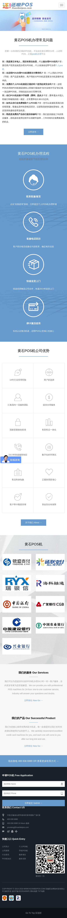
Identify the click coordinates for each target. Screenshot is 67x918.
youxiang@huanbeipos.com (18, 827)
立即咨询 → (33, 132)
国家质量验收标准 (18, 430)
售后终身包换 (18, 479)
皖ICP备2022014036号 (21, 891)
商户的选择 (49, 380)
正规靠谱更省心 (49, 479)
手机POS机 (23, 851)
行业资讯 (5, 855)
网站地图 (33, 891)
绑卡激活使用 (33, 323)
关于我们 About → (33, 522)
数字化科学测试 (49, 455)
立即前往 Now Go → (33, 700)
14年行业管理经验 (18, 380)
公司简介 (5, 847)
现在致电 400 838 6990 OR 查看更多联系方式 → (33, 761)
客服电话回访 (33, 239)
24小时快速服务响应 (18, 455)
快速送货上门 (33, 281)
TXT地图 (41, 891)
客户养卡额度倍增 (18, 504)
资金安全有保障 (49, 504)
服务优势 (22, 859)
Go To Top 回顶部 (33, 913)
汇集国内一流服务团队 (18, 405)
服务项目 (22, 855)
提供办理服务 (49, 405)
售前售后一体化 (49, 430)
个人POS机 (23, 847)
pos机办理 (37, 54)
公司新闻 (5, 851)
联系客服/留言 (33, 196)
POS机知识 (6, 859)
